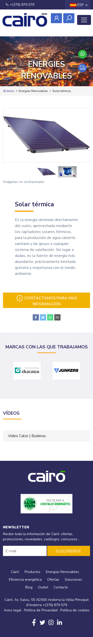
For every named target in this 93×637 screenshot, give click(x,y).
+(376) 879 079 (19, 4)
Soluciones (73, 579)
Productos (32, 571)
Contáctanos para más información (46, 301)
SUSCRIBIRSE (68, 551)
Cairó (15, 571)
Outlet (43, 587)
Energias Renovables (62, 571)
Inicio (8, 91)
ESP (77, 4)
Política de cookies (75, 610)
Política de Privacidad (41, 610)
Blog (28, 587)
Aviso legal (12, 610)
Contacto (61, 587)
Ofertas (53, 579)
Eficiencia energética (25, 579)
